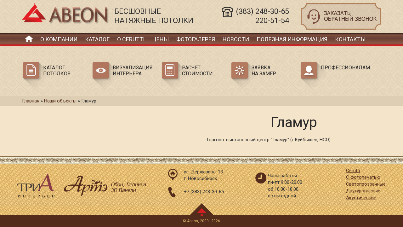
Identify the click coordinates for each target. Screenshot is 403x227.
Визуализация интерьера (133, 71)
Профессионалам (344, 68)
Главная (29, 38)
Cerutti (353, 170)
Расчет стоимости (197, 71)
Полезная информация (292, 39)
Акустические (361, 198)
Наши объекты (60, 101)
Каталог (97, 39)
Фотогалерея (195, 39)
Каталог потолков (57, 71)
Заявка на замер (264, 71)
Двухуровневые (363, 191)
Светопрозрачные (366, 184)
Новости (236, 39)
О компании (58, 39)
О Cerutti (131, 39)
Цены (160, 39)
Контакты (350, 39)
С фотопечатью (363, 177)
